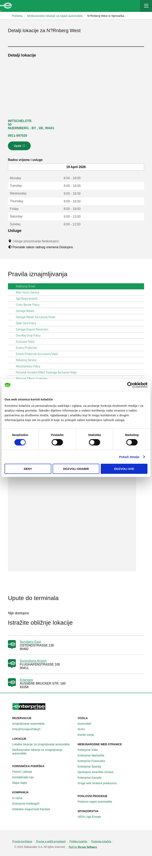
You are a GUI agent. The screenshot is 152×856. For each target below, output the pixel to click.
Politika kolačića (78, 841)
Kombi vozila (88, 734)
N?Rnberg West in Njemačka (105, 15)
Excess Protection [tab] (28, 348)
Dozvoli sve (124, 468)
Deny (28, 468)
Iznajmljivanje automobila (30, 723)
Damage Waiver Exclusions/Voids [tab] (37, 317)
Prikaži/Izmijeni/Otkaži (28, 729)
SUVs (83, 729)
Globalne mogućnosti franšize (33, 809)
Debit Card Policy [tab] (27, 323)
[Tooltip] (63, 241)
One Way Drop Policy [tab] (30, 336)
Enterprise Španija (91, 766)
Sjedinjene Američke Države (98, 772)
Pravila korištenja (22, 841)
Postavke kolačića (101, 841)
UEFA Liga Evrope (91, 816)
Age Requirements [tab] (28, 299)
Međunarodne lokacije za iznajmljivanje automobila (43, 751)
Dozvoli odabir (76, 468)
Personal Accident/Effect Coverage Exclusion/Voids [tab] (48, 372)
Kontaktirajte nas (25, 777)
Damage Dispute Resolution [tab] (33, 329)
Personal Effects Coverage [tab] (33, 379)
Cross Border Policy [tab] (29, 305)
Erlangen (26, 680)
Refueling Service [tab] (28, 360)
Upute (20, 147)
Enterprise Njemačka (93, 755)
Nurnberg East (30, 641)
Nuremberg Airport (33, 661)
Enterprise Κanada (92, 777)
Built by (83, 847)
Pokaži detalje (129, 457)
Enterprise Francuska (93, 761)
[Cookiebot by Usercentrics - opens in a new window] (130, 385)
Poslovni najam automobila (97, 801)
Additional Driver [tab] (27, 286)
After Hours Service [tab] (29, 292)
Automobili (86, 723)
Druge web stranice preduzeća (99, 783)
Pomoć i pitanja (24, 771)
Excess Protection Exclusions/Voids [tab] (38, 354)
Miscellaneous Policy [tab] (29, 366)
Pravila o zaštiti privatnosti (51, 841)
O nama (19, 798)
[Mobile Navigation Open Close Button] (146, 6)
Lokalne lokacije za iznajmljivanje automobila (43, 744)
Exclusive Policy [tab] (27, 342)
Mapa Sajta (21, 782)
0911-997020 (17, 135)
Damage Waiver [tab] (26, 311)
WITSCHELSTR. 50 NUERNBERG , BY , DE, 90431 (31, 124)
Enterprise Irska (90, 749)
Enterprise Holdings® (28, 803)
